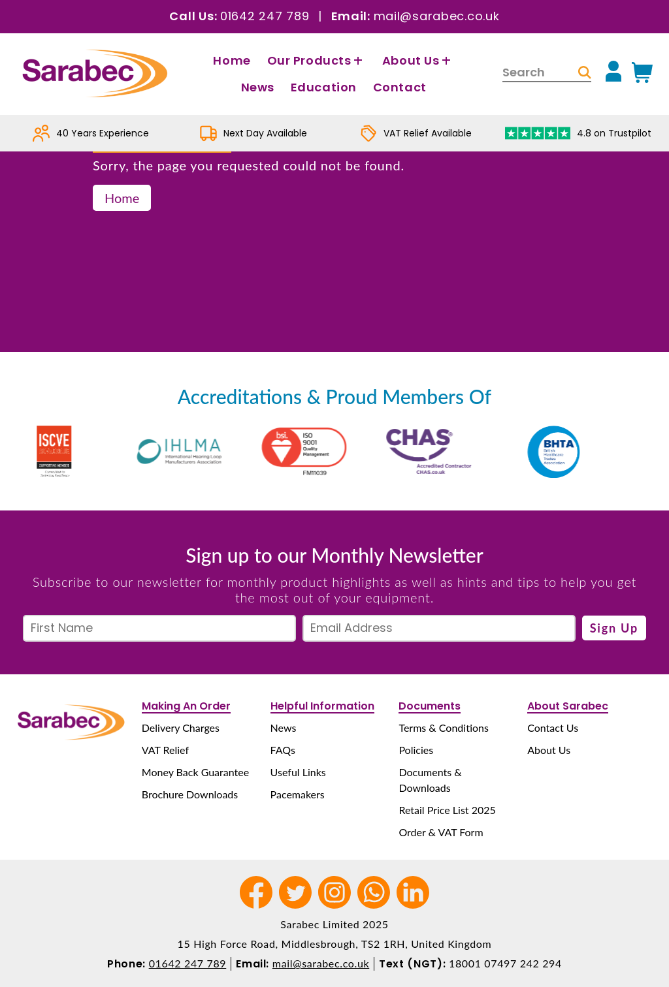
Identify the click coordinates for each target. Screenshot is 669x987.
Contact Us (552, 727)
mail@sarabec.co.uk (437, 16)
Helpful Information (322, 705)
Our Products (316, 60)
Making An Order (186, 705)
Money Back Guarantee (195, 772)
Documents (430, 705)
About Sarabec (567, 705)
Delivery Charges (181, 727)
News (257, 87)
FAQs (282, 750)
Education (324, 87)
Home (231, 60)
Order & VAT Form (441, 832)
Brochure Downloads (190, 794)
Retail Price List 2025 (447, 810)
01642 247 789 (264, 16)
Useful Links (298, 772)
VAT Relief (165, 750)
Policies (416, 750)
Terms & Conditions (444, 727)
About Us (418, 60)
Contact (400, 87)
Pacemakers (297, 794)
